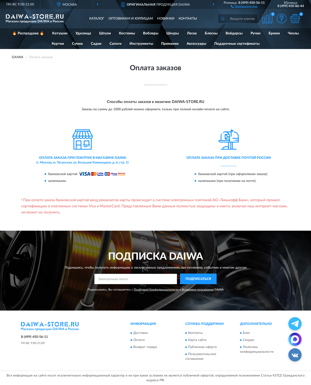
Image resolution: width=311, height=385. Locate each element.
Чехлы (293, 33)
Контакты (188, 18)
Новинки (165, 18)
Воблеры (150, 33)
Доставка (140, 333)
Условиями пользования (198, 289)
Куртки (58, 43)
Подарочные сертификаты (237, 43)
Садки (96, 43)
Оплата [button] (139, 340)
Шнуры (172, 33)
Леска (192, 33)
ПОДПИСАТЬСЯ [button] (198, 279)
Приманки (170, 43)
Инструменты (141, 43)
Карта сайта (197, 340)
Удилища (83, 33)
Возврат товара (145, 347)
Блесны (211, 33)
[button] (244, 6)
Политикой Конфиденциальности (156, 289)
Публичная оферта (202, 347)
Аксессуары (196, 43)
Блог (246, 333)
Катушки (59, 33)
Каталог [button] (96, 18)
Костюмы (127, 33)
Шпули (105, 33)
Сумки (77, 43)
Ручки (256, 33)
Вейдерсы (234, 33)
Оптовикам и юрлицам (131, 18)
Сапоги (115, 43)
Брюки (274, 33)
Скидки (248, 340)
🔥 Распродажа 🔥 (28, 33)
